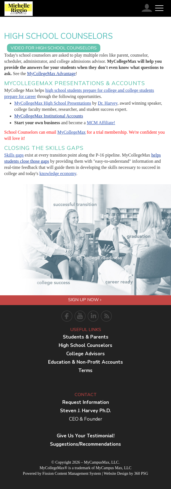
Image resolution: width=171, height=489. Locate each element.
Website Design (116, 473)
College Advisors (85, 354)
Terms (85, 370)
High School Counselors (85, 345)
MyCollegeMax (71, 132)
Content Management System (78, 473)
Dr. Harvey (107, 103)
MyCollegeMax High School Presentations (52, 103)
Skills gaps (14, 155)
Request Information (85, 402)
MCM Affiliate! (101, 122)
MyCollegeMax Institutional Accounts (48, 116)
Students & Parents (85, 337)
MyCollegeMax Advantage (51, 73)
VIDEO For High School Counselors (54, 48)
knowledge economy (57, 173)
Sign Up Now (84, 300)
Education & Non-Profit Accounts (85, 362)
